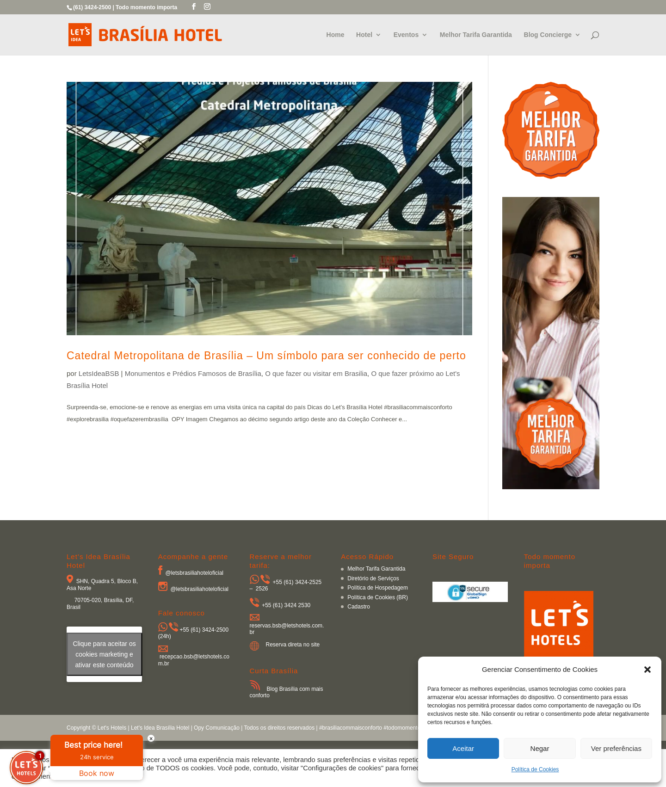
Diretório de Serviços (373, 578)
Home (336, 34)
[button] (647, 669)
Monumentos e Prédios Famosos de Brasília (193, 373)
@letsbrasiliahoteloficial (194, 573)
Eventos (406, 34)
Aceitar (463, 748)
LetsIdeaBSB (99, 373)
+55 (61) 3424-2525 (297, 582)
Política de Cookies (535, 769)
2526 (262, 588)
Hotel (364, 34)
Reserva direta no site (293, 644)
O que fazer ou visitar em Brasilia (316, 373)
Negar (539, 748)
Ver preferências (616, 748)
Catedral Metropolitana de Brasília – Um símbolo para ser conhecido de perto (266, 356)
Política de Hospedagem (377, 587)
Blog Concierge (548, 34)
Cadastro (358, 606)
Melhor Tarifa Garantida (476, 34)
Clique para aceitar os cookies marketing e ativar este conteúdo (104, 653)
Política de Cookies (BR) (377, 597)
